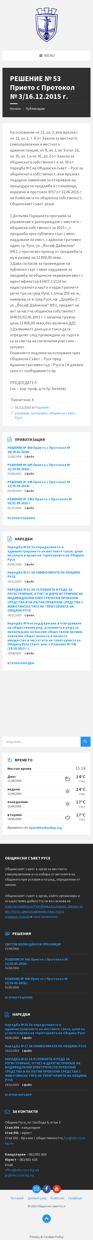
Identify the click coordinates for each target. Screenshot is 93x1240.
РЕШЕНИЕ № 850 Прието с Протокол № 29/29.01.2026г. (38, 449)
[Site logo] (46, 40)
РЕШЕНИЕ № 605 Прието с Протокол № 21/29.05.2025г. (38, 467)
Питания (17, 1198)
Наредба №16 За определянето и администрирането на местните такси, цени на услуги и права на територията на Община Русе (45, 553)
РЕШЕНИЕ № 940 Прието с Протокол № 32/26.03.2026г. (36, 980)
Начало (15, 108)
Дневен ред (37, 1198)
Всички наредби (20, 663)
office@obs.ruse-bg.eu (22, 1170)
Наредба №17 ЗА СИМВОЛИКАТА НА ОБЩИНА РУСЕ (43, 574)
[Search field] (46, 742)
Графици (75, 1198)
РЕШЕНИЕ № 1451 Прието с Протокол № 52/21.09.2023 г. (39, 501)
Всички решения (21, 518)
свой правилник (45, 916)
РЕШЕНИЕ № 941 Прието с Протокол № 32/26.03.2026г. (36, 961)
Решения (41, 407)
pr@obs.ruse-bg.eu (19, 1175)
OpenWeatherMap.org (45, 827)
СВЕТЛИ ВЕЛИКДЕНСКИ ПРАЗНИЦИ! (33, 944)
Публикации (35, 108)
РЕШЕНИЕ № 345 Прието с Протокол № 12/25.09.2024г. (38, 484)
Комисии (57, 1198)
